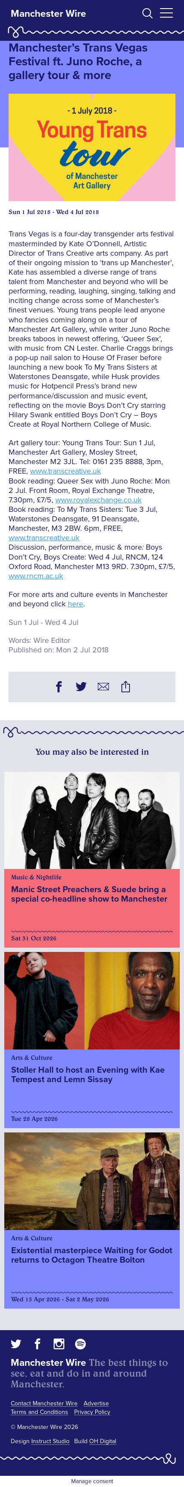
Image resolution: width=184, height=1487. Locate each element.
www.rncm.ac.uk (36, 576)
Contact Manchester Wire (44, 1403)
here (75, 604)
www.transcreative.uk (65, 471)
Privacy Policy (92, 1412)
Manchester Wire (48, 14)
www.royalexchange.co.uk (98, 500)
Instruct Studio (50, 1441)
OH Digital (102, 1441)
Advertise (96, 1403)
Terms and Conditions (39, 1412)
